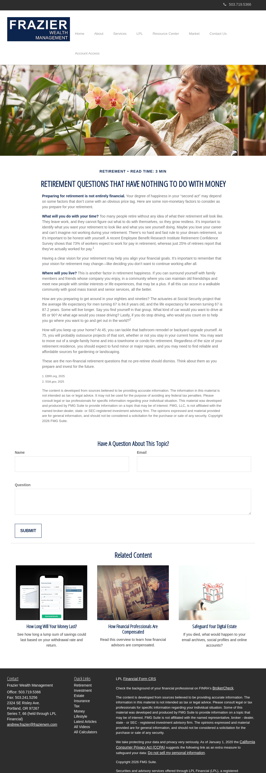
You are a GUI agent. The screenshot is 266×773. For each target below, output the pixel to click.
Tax (77, 691)
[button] (101, 30)
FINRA (192, 761)
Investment (83, 675)
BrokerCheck (223, 673)
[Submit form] (28, 515)
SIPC (203, 761)
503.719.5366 (237, 4)
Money (79, 696)
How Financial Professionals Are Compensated (133, 614)
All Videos (82, 711)
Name (20, 437)
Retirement (83, 670)
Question (23, 469)
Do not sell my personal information (176, 738)
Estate (79, 680)
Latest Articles (85, 706)
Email (142, 437)
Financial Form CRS (139, 664)
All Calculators (85, 717)
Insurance (82, 685)
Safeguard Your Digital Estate (214, 611)
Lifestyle (80, 701)
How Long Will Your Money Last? (51, 611)
